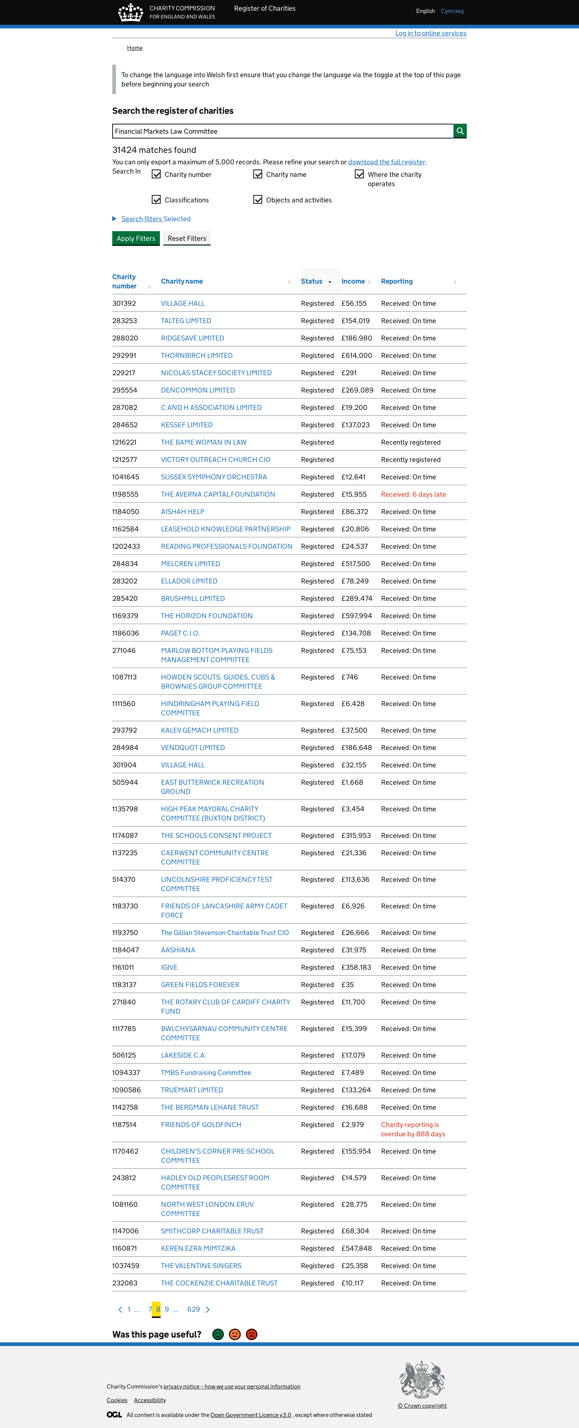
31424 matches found (154, 149)
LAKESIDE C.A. (183, 1055)
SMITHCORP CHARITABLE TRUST (212, 1231)
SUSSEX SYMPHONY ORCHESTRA (214, 477)
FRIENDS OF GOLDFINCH (201, 1124)
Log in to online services (431, 33)
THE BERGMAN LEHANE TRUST (210, 1107)
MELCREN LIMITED (190, 563)
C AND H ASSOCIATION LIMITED (211, 407)
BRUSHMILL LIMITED (193, 598)
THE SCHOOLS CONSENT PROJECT (216, 835)
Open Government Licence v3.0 (250, 1414)
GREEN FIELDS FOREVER (200, 984)
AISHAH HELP (182, 511)
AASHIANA (178, 950)
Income (353, 281)
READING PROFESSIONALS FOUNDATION (227, 546)
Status (311, 281)
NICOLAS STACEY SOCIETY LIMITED (216, 373)
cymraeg (452, 10)
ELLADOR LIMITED (189, 581)
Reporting (397, 281)
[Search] (289, 131)
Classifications (187, 200)
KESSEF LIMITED (187, 425)
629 (193, 1310)
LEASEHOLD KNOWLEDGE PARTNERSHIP (225, 529)
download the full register (386, 162)
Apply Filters (136, 238)
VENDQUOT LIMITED (193, 747)
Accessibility (150, 1400)
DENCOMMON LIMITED (198, 390)
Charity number (188, 174)
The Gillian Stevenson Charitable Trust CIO (225, 932)
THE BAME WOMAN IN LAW (204, 442)
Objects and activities (299, 200)
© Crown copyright (422, 1405)
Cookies (117, 1400)
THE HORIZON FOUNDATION (207, 616)
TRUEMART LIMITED (192, 1090)
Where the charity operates (395, 179)
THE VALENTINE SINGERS (201, 1265)
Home (135, 47)
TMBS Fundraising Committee (206, 1072)
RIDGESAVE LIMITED (192, 338)
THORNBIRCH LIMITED (197, 355)
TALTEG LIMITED (186, 320)
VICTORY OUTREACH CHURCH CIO (216, 459)
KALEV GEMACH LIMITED (200, 730)
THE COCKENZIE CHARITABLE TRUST (219, 1283)
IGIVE (169, 967)
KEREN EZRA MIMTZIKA (198, 1248)
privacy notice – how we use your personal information (232, 1386)
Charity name (286, 174)
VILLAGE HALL (183, 303)
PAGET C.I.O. (180, 633)
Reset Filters (187, 238)
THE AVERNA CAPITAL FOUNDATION (218, 494)
